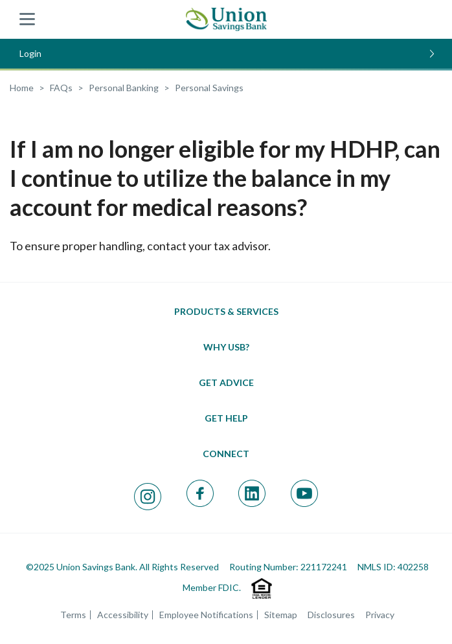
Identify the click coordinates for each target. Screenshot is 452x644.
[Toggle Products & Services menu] (226, 311)
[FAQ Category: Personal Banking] (124, 87)
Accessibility (122, 614)
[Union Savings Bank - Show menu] (27, 19)
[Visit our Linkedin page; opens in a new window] (252, 493)
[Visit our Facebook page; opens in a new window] (200, 493)
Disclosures (331, 614)
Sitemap (280, 614)
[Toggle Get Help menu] (226, 418)
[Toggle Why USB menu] (226, 346)
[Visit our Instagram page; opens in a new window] (147, 496)
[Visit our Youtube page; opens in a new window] (304, 493)
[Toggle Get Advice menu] (226, 382)
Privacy (379, 614)
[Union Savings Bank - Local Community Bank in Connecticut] (226, 19)
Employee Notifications (206, 614)
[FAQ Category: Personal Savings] (209, 87)
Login (226, 53)
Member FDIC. (212, 587)
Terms (73, 614)
